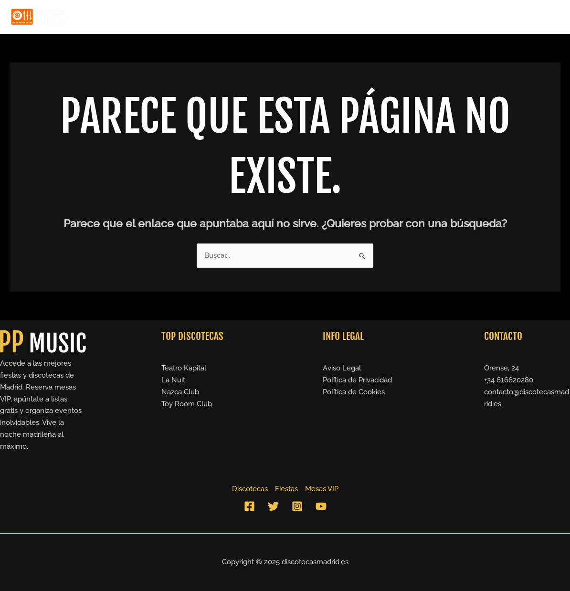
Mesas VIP (533, 16)
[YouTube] (321, 506)
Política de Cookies (354, 392)
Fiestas (485, 16)
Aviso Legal (342, 368)
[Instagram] (297, 506)
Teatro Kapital (183, 368)
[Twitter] (273, 506)
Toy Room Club (186, 404)
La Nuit (173, 380)
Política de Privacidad (357, 380)
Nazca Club (180, 392)
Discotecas (435, 16)
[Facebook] (249, 506)
